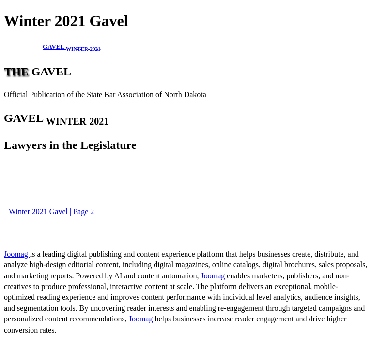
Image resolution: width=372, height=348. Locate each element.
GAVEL (72, 46)
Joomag (17, 254)
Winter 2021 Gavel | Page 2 (51, 211)
